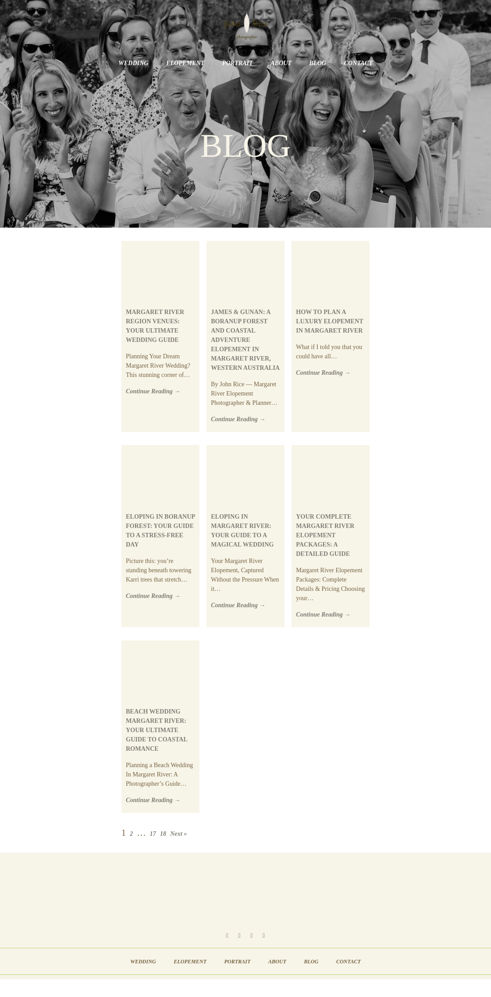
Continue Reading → (153, 391)
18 (163, 833)
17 (153, 833)
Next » (178, 833)
